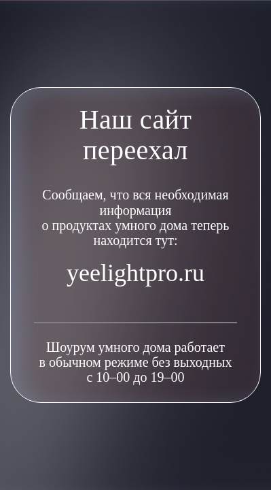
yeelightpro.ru (135, 273)
